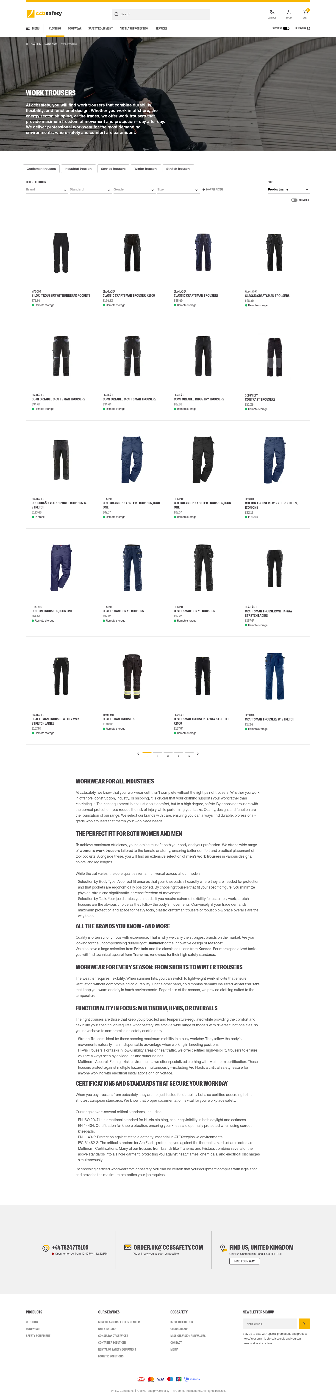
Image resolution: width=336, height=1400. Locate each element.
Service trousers (113, 169)
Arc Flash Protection (134, 28)
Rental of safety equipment (117, 1349)
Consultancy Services (113, 1335)
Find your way (245, 1261)
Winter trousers (146, 169)
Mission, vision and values (188, 1335)
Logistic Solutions (111, 1356)
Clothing (55, 28)
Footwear (74, 28)
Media (174, 1349)
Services (161, 28)
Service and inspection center (119, 1322)
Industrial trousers (78, 169)
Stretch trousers (178, 169)
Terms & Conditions (121, 1390)
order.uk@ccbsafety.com (168, 1247)
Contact (176, 1342)
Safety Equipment (100, 28)
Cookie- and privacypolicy (153, 1390)
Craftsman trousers (41, 169)
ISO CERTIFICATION (181, 1322)
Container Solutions (112, 1342)
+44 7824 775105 (70, 1247)
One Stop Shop (107, 1329)
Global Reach (179, 1329)
